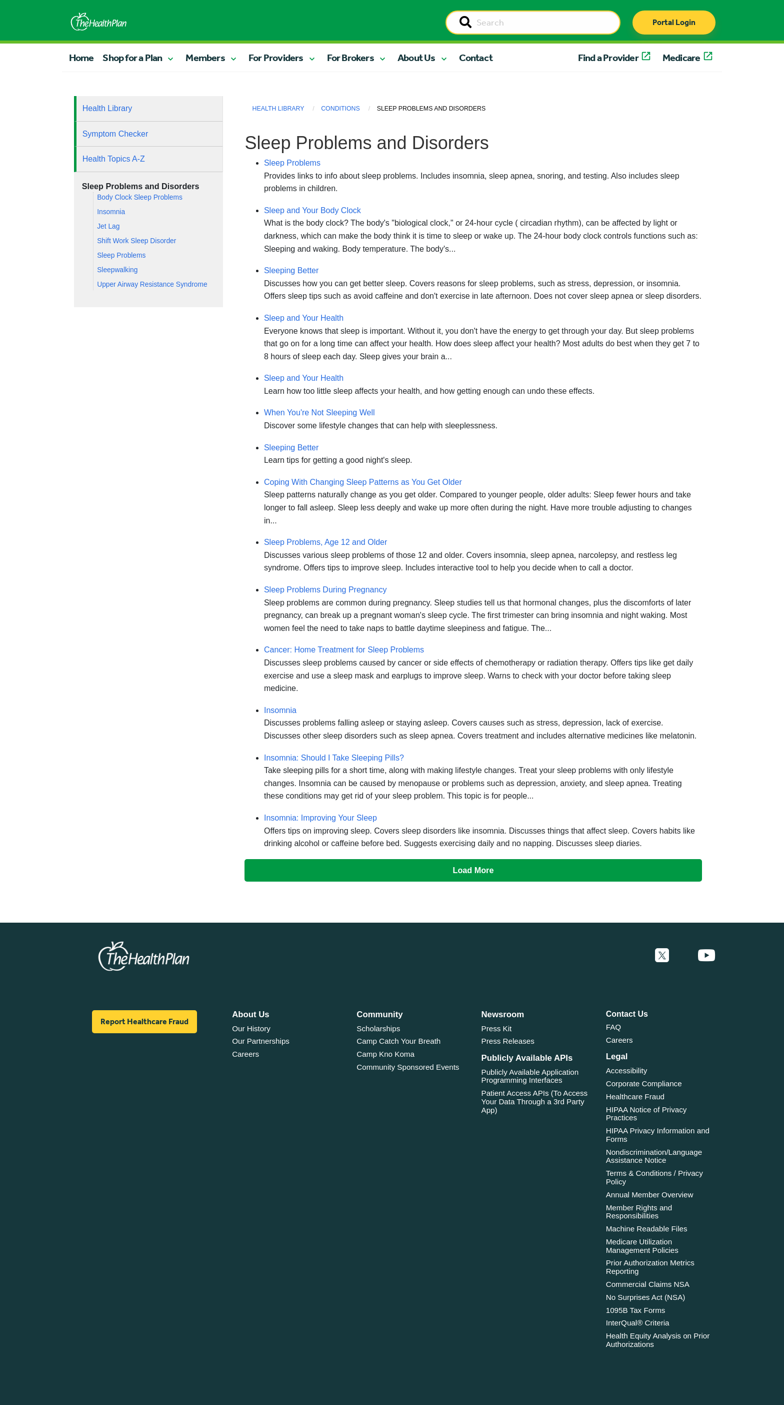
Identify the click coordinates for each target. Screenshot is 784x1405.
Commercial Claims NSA (648, 1284)
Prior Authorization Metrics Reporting (650, 1266)
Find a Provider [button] (608, 58)
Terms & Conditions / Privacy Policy (654, 1177)
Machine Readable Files (647, 1228)
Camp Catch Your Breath (398, 1041)
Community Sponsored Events (407, 1067)
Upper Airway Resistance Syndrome (152, 284)
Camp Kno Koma (385, 1054)
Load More (473, 870)
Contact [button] (475, 58)
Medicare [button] (681, 58)
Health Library (107, 108)
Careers (245, 1054)
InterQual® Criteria (638, 1322)
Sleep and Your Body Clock (312, 210)
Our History (251, 1028)
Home (81, 58)
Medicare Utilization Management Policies (642, 1245)
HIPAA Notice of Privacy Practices (646, 1113)
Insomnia (111, 212)
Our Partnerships (261, 1041)
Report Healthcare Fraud (144, 1021)
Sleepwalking (117, 270)
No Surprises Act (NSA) (646, 1297)
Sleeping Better (291, 270)
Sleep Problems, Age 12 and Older (325, 542)
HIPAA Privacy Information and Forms (658, 1134)
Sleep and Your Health (304, 318)
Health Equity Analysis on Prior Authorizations (658, 1339)
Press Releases (508, 1041)
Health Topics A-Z (113, 159)
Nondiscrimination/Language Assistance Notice (654, 1156)
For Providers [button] (276, 58)
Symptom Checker (115, 134)
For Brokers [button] (350, 58)
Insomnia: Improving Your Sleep (320, 818)
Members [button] (205, 58)
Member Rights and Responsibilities (639, 1211)
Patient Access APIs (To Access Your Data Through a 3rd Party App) (535, 1101)
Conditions (340, 108)
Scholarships (378, 1028)
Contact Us (627, 1014)
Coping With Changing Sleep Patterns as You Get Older (363, 482)
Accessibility (627, 1070)
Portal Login (674, 22)
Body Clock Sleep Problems (139, 197)
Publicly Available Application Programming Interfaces (530, 1076)
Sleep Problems (121, 255)
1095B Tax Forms (636, 1310)
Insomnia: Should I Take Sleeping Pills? (334, 758)
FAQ (613, 1027)
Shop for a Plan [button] (132, 58)
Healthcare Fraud (635, 1096)
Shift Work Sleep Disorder (136, 241)
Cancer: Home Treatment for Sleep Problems (344, 649)
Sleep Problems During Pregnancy (325, 589)
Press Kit (497, 1028)
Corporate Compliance (644, 1083)
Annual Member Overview (650, 1194)
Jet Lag (108, 226)
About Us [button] (417, 58)
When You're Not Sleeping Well (319, 412)
